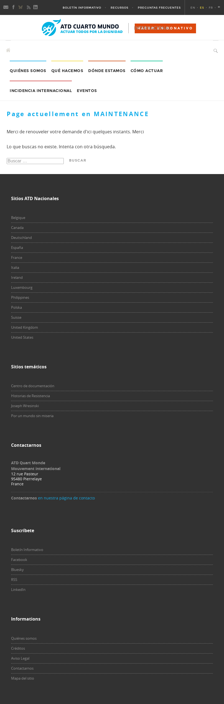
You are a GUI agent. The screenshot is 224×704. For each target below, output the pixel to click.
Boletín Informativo (82, 7)
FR (211, 7)
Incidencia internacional (41, 90)
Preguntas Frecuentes (159, 7)
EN (192, 7)
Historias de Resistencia (30, 395)
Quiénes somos (24, 638)
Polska (16, 307)
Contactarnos (22, 668)
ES (202, 7)
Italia (15, 267)
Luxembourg (21, 287)
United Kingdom (24, 327)
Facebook (19, 559)
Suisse (16, 317)
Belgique (18, 217)
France (16, 257)
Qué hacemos (67, 70)
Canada (17, 227)
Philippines (20, 297)
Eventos (87, 90)
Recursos (119, 7)
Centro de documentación (32, 385)
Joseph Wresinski (25, 405)
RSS (14, 579)
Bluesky (17, 569)
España (17, 247)
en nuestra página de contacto (66, 498)
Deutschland (21, 237)
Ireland (17, 277)
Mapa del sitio (22, 678)
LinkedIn (18, 589)
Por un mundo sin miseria (32, 415)
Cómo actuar (147, 70)
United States (22, 337)
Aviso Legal (20, 658)
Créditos (18, 648)
